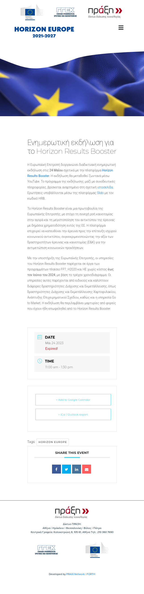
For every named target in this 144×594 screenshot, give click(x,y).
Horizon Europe (52, 442)
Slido (100, 193)
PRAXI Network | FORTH (80, 574)
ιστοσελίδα (105, 187)
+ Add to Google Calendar (73, 399)
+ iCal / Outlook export (73, 414)
